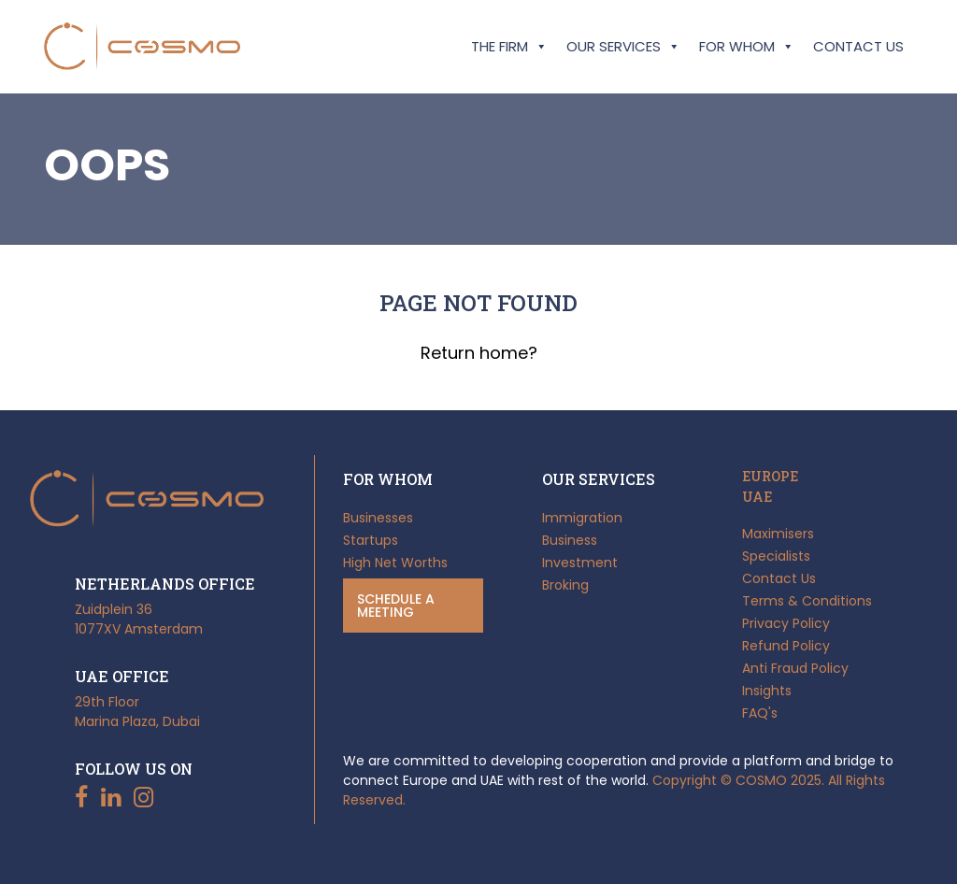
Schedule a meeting (396, 605)
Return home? (479, 352)
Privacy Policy (786, 623)
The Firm (509, 46)
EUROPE (770, 476)
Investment (580, 562)
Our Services (623, 46)
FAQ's (760, 713)
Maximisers (778, 533)
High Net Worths (395, 562)
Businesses (378, 517)
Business (569, 540)
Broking (565, 585)
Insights (767, 690)
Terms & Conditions (807, 600)
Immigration (582, 517)
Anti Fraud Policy (795, 668)
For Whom (746, 46)
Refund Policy (786, 645)
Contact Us (858, 46)
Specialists (776, 556)
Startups (370, 540)
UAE (757, 497)
